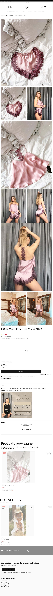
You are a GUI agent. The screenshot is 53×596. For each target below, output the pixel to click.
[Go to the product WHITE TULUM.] (17, 520)
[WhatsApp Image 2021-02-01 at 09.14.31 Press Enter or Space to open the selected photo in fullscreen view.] (39, 103)
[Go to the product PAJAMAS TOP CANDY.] (18, 467)
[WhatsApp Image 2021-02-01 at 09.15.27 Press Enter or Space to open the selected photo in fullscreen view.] (26, 257)
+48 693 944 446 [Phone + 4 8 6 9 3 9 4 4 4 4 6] (4, 580)
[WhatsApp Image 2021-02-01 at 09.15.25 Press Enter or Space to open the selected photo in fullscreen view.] (39, 206)
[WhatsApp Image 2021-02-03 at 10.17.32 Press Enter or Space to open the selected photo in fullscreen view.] (39, 308)
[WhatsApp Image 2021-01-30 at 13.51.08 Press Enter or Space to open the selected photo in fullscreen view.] (26, 155)
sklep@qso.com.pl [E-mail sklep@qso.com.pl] (5, 583)
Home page (3, 15)
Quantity (3, 364)
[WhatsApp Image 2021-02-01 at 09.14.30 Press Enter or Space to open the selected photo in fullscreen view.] (13, 206)
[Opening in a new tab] (8, 7)
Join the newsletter (8, 569)
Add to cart (21, 371)
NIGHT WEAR (10, 15)
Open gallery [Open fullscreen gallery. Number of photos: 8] (44, 84)
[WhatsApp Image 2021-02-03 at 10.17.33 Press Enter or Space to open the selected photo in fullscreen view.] (13, 309)
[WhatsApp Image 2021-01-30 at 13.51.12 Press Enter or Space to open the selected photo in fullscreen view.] (26, 52)
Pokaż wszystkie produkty (6, 502)
